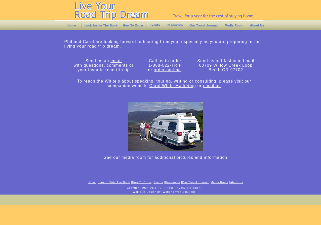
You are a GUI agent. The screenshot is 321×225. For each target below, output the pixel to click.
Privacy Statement (188, 187)
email (116, 61)
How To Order (141, 182)
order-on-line (167, 70)
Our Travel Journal (195, 182)
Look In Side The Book (114, 182)
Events (158, 182)
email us (212, 86)
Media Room (219, 182)
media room (134, 157)
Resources (172, 182)
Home (92, 182)
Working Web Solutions (179, 192)
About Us (236, 182)
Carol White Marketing (172, 86)
